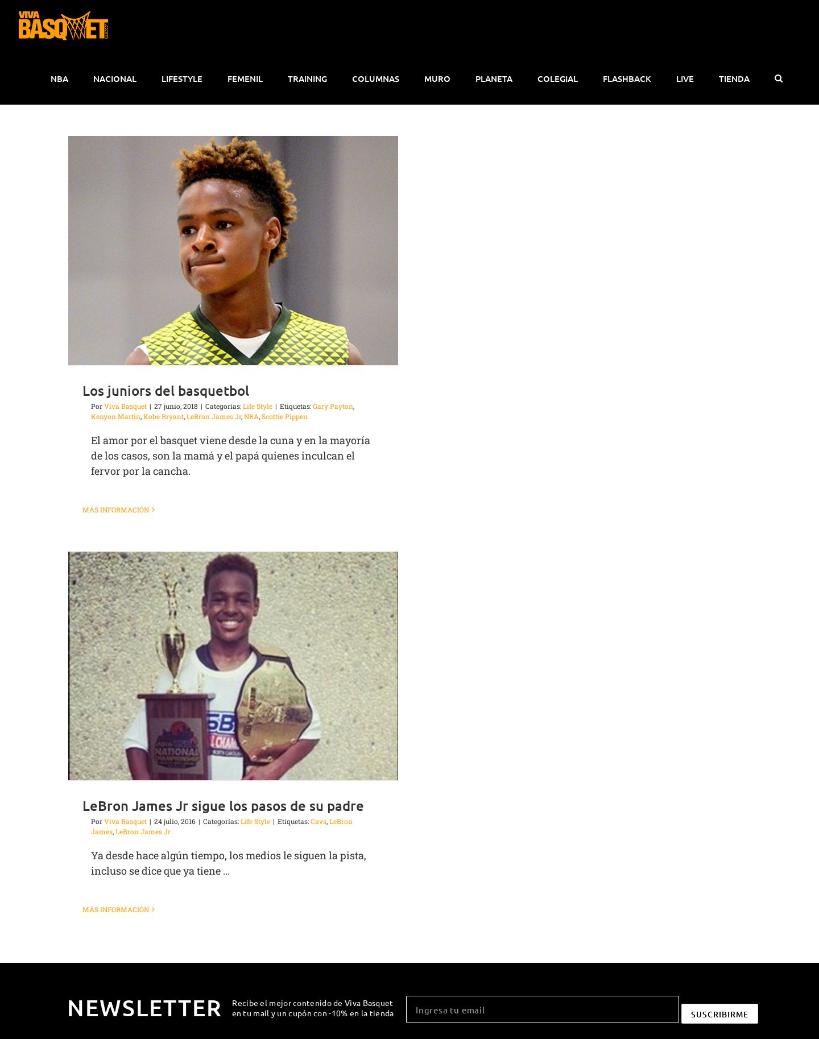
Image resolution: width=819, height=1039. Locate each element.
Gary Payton (333, 406)
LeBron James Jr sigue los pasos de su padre (223, 805)
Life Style (257, 406)
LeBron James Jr (214, 416)
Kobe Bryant (163, 416)
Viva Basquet (125, 406)
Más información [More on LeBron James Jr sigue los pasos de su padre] (115, 909)
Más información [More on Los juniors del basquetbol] (115, 509)
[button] (778, 78)
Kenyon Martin (115, 416)
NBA (251, 416)
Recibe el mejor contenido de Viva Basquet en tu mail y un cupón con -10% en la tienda (313, 1007)
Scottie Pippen (285, 416)
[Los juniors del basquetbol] (233, 250)
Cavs (318, 821)
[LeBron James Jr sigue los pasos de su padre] (233, 666)
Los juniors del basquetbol (165, 390)
